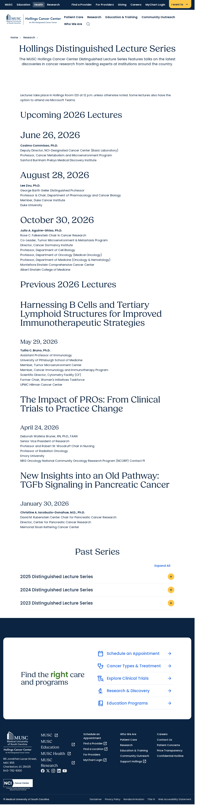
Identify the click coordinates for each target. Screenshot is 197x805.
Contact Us (164, 740)
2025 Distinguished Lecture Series (97, 576)
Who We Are (73, 24)
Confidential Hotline (170, 756)
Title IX (151, 799)
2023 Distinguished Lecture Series (97, 603)
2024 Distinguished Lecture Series (97, 590)
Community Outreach (158, 17)
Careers (135, 5)
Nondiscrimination (134, 799)
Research (53, 5)
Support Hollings (133, 761)
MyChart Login (155, 5)
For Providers (105, 5)
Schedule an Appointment (92, 736)
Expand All (162, 566)
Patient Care (73, 17)
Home (14, 37)
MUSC (9, 5)
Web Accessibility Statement (174, 799)
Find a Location (95, 749)
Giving (122, 5)
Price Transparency (169, 750)
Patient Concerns (168, 745)
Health (38, 5)
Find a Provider (82, 5)
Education (23, 5)
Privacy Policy (112, 799)
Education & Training (121, 17)
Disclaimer (96, 799)
